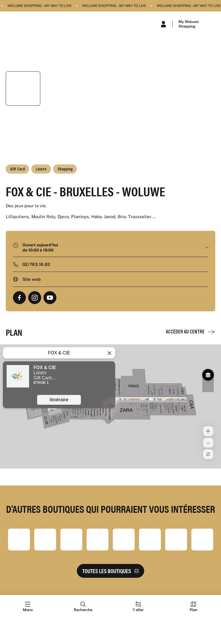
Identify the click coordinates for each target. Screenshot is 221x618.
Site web (31, 279)
